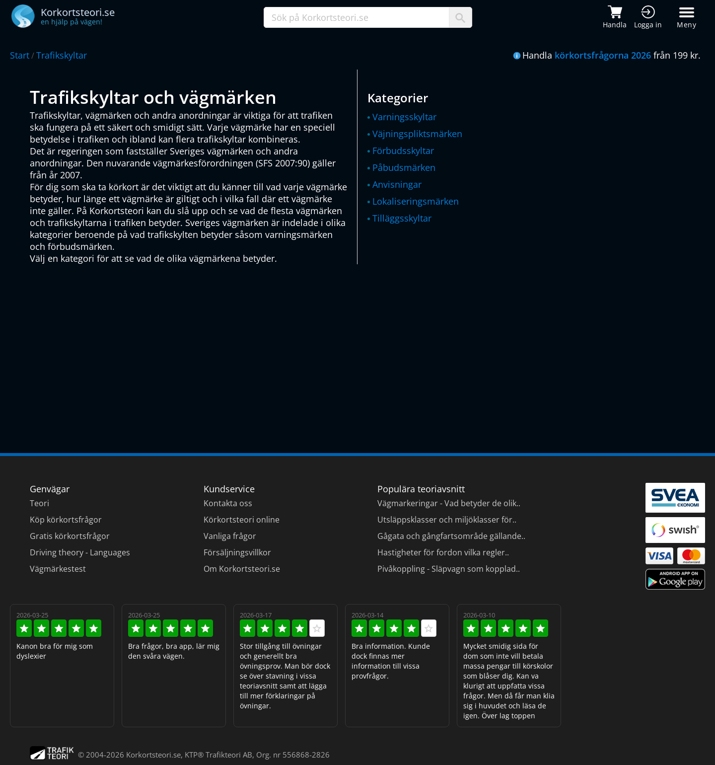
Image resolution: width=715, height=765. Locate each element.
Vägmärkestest (58, 568)
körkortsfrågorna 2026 (603, 55)
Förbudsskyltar (403, 150)
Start (19, 55)
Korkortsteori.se (153, 755)
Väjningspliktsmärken (417, 134)
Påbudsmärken (403, 167)
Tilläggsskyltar (401, 218)
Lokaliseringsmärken (415, 201)
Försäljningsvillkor (237, 552)
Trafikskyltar (61, 55)
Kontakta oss (228, 503)
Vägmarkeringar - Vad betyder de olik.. (448, 503)
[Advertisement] (328, 353)
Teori (39, 503)
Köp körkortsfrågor (66, 519)
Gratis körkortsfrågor (70, 536)
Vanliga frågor (230, 536)
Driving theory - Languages (80, 552)
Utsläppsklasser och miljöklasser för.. (446, 519)
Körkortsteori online (242, 519)
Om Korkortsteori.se (242, 568)
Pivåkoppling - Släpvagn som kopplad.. (448, 568)
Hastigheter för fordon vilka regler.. (443, 552)
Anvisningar (397, 184)
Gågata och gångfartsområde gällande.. (451, 536)
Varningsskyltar (404, 117)
